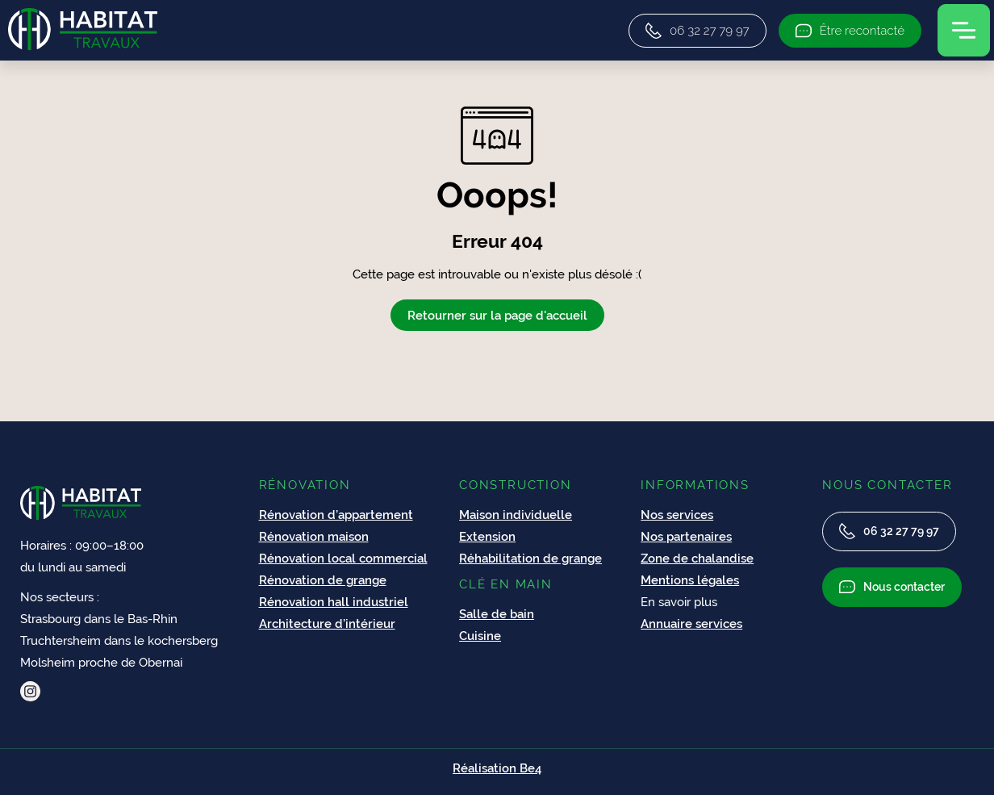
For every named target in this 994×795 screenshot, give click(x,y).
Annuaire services (691, 623)
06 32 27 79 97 (889, 531)
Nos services (677, 514)
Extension (487, 536)
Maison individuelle (515, 514)
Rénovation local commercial (343, 558)
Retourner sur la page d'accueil (497, 315)
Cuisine (480, 635)
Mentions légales (690, 580)
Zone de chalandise (697, 558)
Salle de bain (496, 614)
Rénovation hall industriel (333, 602)
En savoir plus (679, 602)
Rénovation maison (314, 536)
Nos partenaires (686, 536)
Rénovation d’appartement (336, 514)
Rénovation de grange (322, 580)
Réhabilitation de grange (530, 558)
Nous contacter (892, 587)
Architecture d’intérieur (327, 623)
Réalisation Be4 (497, 768)
